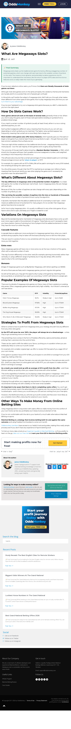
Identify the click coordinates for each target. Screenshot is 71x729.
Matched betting (9, 487)
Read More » (9, 566)
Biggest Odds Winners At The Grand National (24, 575)
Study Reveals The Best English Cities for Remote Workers (30, 555)
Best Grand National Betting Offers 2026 (22, 616)
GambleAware (65, 702)
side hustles (29, 487)
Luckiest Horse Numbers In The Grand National (25, 595)
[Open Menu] (39, 4)
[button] (57, 443)
